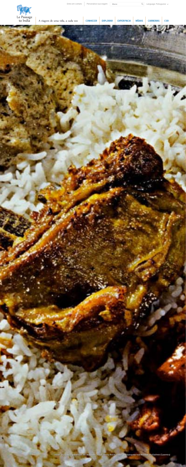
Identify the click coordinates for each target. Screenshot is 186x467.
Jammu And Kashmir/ (112, 454)
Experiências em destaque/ (83, 454)
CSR (166, 21)
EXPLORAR (107, 21)
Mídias (139, 21)
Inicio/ (57, 454)
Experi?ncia (124, 21)
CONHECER (91, 21)
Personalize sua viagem (97, 4)
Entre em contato (74, 4)
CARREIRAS (154, 21)
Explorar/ (65, 454)
